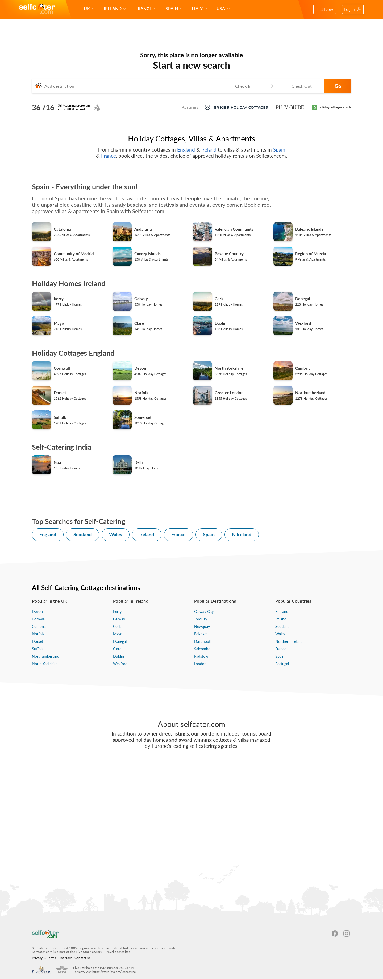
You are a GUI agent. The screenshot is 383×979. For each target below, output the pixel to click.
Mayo (117, 634)
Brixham (201, 634)
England (186, 150)
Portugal (282, 663)
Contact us (82, 958)
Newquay (202, 626)
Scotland (82, 534)
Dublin (118, 656)
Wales (115, 534)
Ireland (209, 150)
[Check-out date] (300, 86)
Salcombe (202, 649)
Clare (117, 649)
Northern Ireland (289, 641)
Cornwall (39, 619)
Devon (37, 611)
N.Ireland (241, 534)
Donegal (120, 641)
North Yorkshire (44, 663)
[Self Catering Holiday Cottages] (37, 9)
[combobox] (125, 86)
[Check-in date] (242, 86)
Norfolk (38, 634)
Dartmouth (203, 641)
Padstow (201, 656)
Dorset (37, 641)
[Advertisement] (191, 820)
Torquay (200, 619)
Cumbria (39, 626)
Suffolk (37, 649)
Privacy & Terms (44, 958)
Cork (117, 626)
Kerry (117, 611)
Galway (119, 619)
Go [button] (338, 86)
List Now (325, 9)
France (108, 156)
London (200, 663)
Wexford (120, 663)
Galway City (204, 611)
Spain (279, 150)
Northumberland (45, 656)
